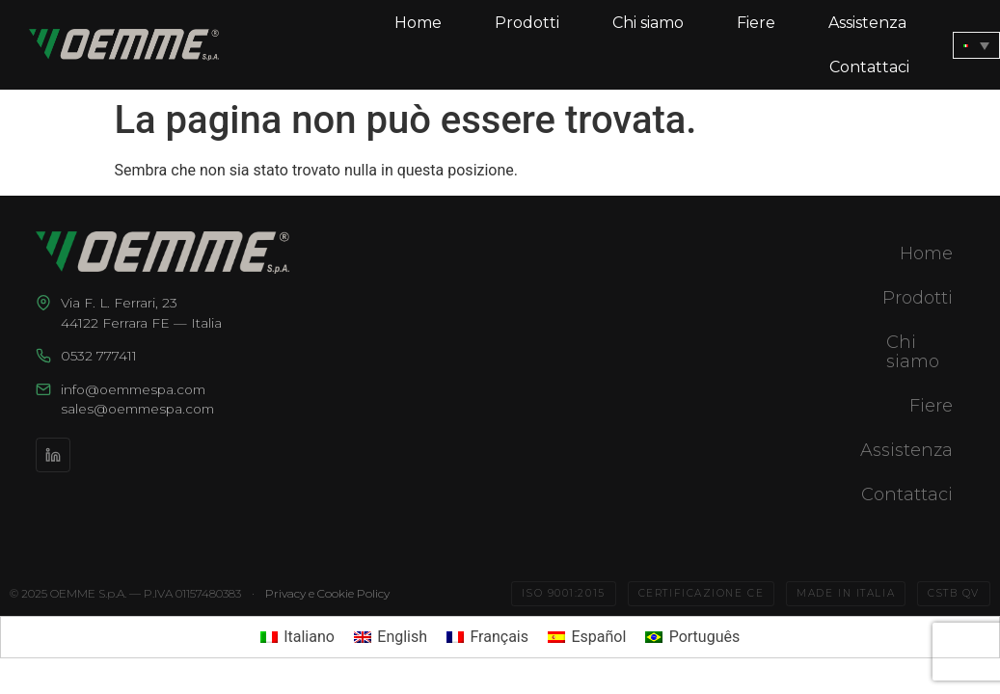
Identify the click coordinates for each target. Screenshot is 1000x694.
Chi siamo (648, 22)
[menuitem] (976, 45)
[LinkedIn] (53, 455)
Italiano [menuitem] (309, 636)
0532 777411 (99, 355)
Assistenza (867, 22)
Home (418, 22)
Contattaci (869, 67)
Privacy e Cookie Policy (327, 593)
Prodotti (527, 22)
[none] (976, 45)
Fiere (756, 22)
